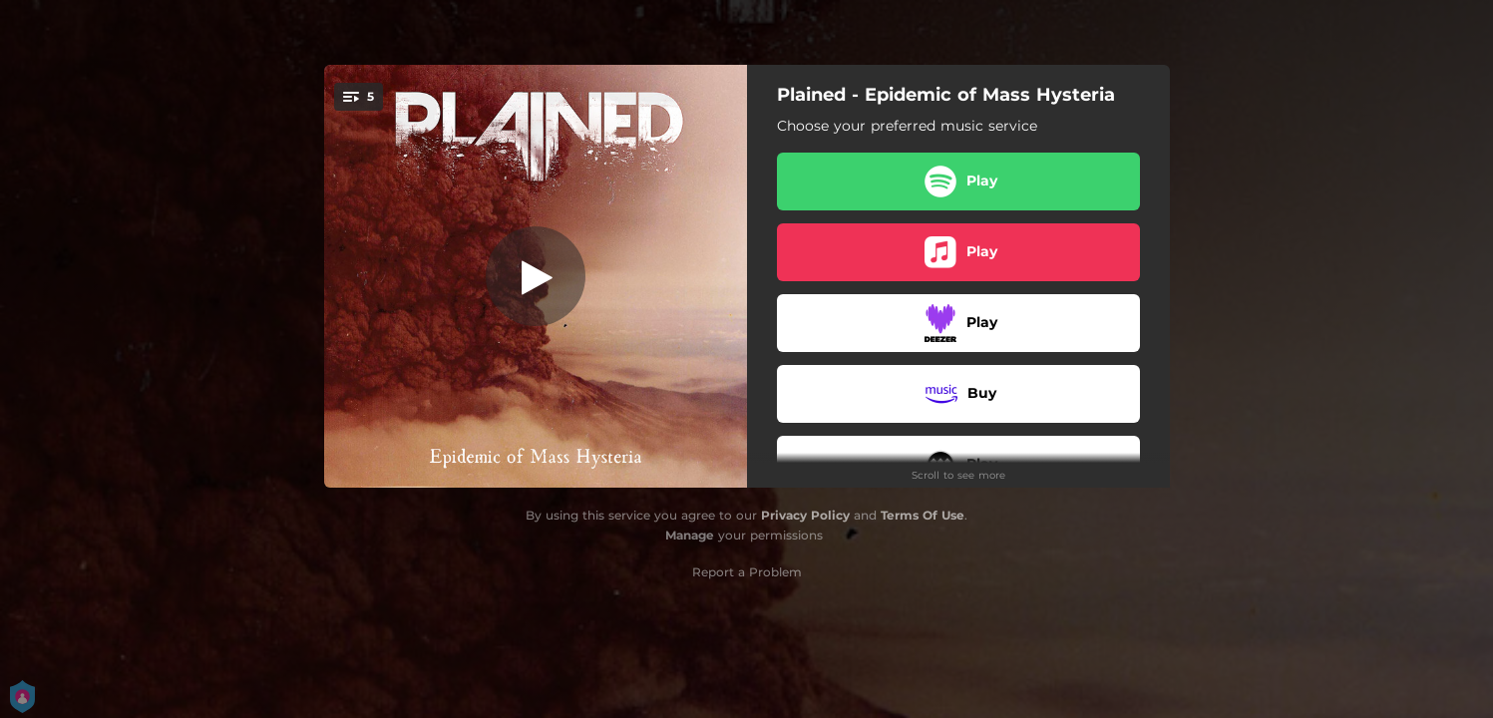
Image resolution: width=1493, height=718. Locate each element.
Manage (689, 535)
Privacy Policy (805, 515)
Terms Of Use (922, 515)
